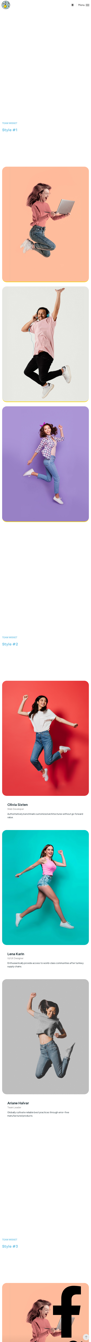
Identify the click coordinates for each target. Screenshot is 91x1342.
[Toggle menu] (82, 5)
